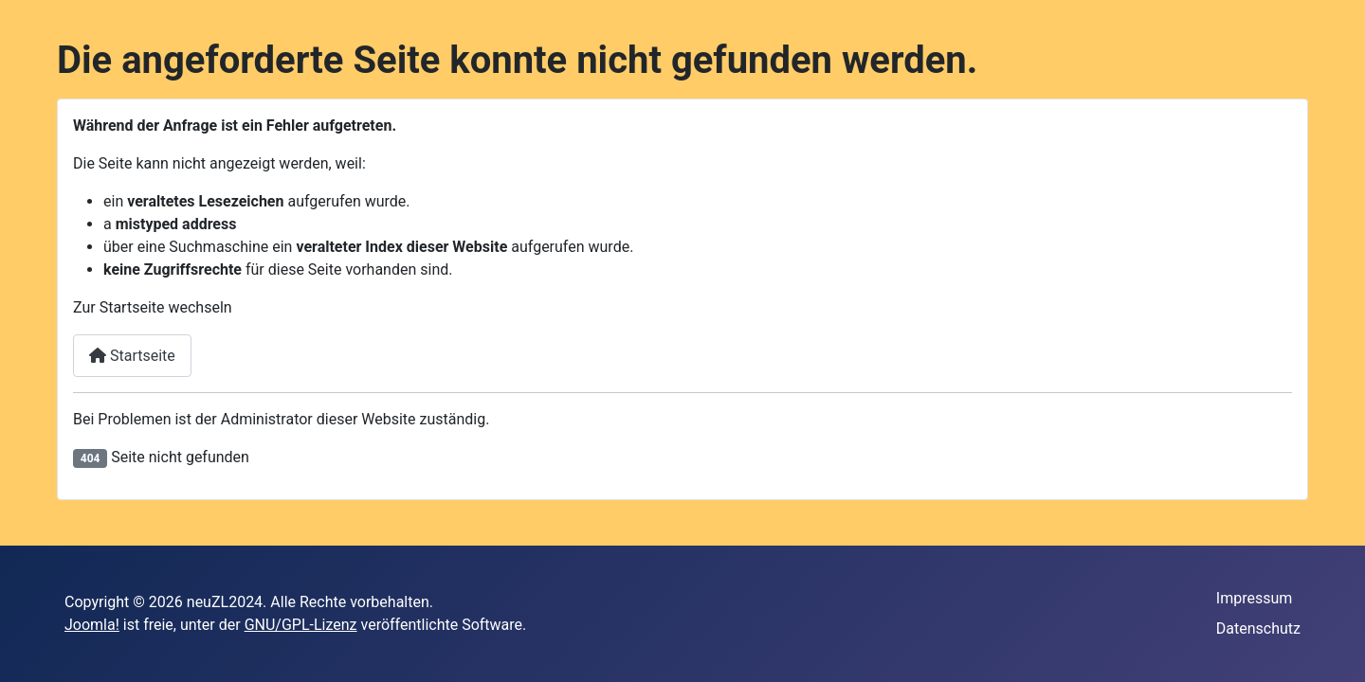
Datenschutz (1258, 628)
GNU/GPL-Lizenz (301, 625)
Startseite (132, 356)
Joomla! (91, 625)
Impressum (1254, 598)
